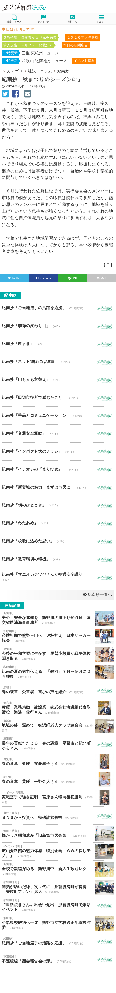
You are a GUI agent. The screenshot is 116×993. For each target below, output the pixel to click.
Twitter (14, 278)
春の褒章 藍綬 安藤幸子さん (58, 762)
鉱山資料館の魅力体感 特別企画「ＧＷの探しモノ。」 (58, 851)
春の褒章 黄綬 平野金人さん (58, 780)
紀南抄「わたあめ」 (58, 523)
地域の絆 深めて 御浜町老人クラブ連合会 (58, 726)
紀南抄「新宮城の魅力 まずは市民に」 (58, 487)
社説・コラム (40, 71)
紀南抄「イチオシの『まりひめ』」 (58, 469)
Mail (101, 278)
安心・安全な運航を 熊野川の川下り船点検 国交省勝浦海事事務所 (58, 618)
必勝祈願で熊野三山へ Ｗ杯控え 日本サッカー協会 (58, 636)
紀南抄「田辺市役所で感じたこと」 (58, 397)
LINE (72, 278)
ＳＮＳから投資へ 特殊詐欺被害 (58, 815)
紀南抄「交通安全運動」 (58, 433)
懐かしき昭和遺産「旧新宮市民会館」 (58, 833)
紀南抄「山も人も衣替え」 (58, 380)
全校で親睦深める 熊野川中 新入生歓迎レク (58, 869)
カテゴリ (15, 71)
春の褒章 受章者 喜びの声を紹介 (58, 690)
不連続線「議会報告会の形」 (58, 959)
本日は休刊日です (18, 29)
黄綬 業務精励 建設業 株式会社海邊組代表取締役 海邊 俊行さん (58, 708)
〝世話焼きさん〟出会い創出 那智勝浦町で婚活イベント (58, 905)
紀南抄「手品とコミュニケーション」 (58, 415)
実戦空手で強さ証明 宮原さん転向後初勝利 (58, 797)
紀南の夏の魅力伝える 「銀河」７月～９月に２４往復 (58, 672)
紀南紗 (63, 71)
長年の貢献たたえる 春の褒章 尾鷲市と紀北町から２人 (58, 744)
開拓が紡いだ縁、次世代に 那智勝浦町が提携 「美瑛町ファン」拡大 (58, 887)
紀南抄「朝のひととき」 (58, 505)
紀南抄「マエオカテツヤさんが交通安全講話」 (58, 577)
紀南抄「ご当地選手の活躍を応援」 (58, 308)
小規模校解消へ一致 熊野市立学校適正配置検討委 (58, 923)
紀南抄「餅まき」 (58, 344)
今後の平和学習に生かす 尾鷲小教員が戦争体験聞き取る (58, 654)
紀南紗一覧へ (97, 594)
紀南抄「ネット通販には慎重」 (58, 362)
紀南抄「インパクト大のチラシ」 (58, 451)
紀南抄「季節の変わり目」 (58, 326)
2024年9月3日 (17, 86)
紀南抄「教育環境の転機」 (58, 559)
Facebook (43, 278)
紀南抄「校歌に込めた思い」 (58, 541)
